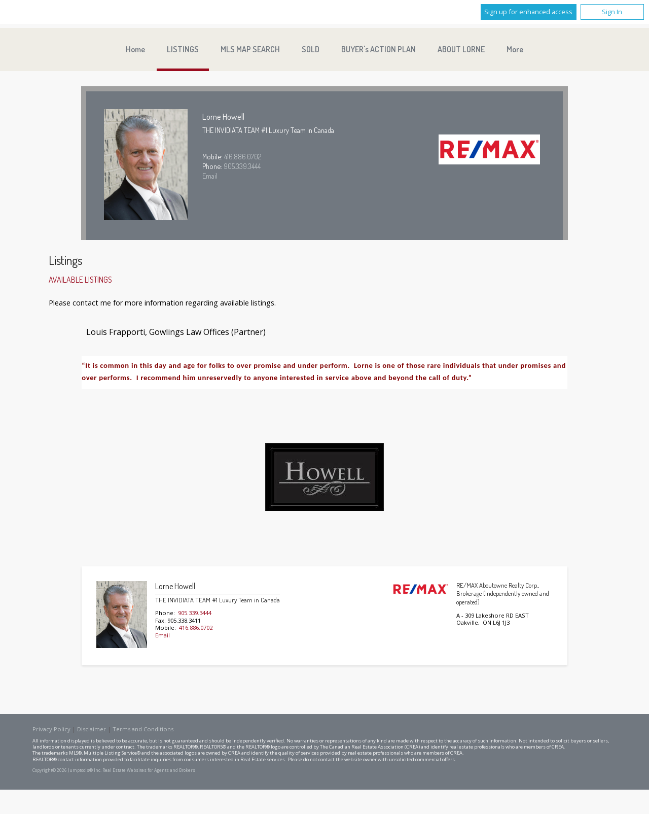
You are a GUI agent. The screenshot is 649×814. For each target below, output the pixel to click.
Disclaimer (91, 729)
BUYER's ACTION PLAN (378, 49)
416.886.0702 (243, 156)
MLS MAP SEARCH (250, 49)
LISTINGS (183, 49)
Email (210, 175)
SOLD (310, 49)
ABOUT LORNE (461, 49)
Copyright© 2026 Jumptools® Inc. (66, 770)
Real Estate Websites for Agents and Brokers (148, 770)
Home (135, 49)
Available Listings (80, 280)
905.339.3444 (242, 166)
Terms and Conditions (143, 729)
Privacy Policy (51, 729)
